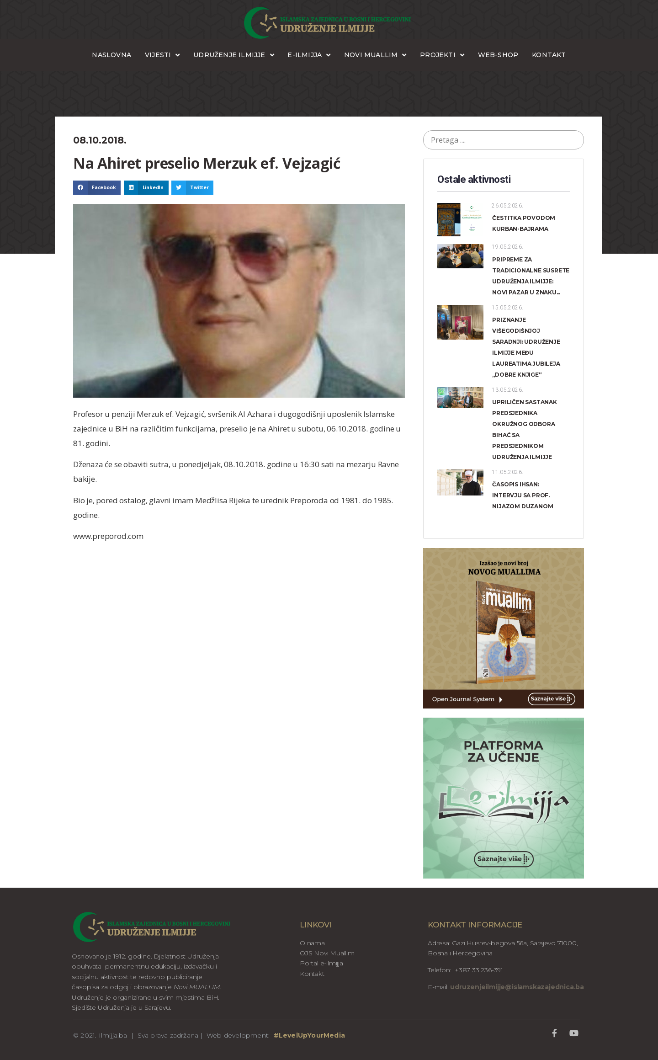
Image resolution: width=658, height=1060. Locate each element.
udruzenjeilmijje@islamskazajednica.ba (516, 987)
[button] (97, 188)
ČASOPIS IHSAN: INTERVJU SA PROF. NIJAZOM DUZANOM (522, 495)
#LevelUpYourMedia (309, 1035)
